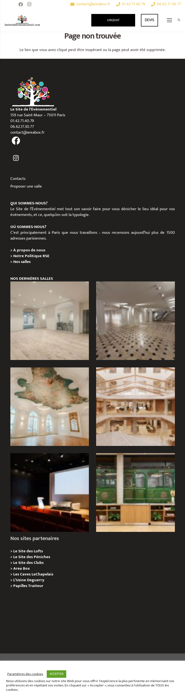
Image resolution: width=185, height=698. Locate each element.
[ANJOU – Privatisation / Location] (135, 320)
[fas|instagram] (16, 157)
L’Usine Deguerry (28, 580)
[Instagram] (29, 4)
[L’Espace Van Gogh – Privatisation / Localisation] (49, 492)
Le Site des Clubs (28, 562)
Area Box (21, 568)
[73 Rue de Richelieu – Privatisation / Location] (135, 406)
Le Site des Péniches (31, 557)
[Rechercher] (179, 20)
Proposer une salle (26, 186)
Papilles (20, 585)
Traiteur (35, 585)
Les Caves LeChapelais (33, 574)
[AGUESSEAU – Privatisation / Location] (49, 320)
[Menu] (169, 20)
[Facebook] (20, 4)
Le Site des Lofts (28, 551)
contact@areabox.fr (27, 132)
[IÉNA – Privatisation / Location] (49, 406)
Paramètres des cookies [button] (25, 674)
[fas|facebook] (16, 140)
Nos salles (22, 261)
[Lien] (22, 20)
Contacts (18, 178)
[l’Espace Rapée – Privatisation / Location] (135, 492)
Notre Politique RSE (31, 256)
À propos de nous (29, 250)
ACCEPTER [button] (56, 674)
